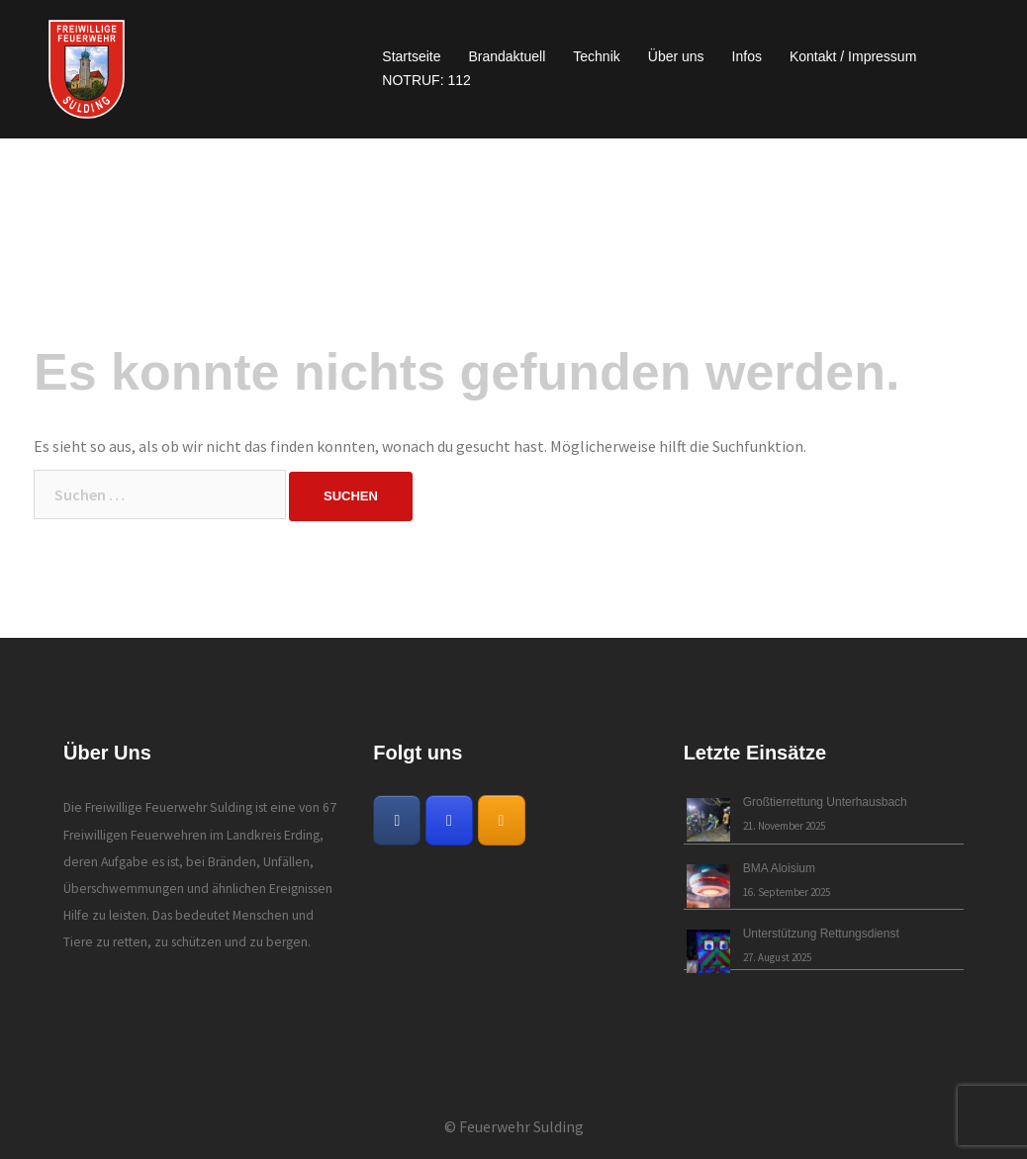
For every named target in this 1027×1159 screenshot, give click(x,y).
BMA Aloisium (779, 868)
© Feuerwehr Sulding (514, 1126)
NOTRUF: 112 (426, 80)
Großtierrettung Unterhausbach (825, 802)
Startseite (411, 56)
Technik (596, 56)
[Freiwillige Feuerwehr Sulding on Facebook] (396, 820)
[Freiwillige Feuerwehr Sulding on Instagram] (449, 820)
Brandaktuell (506, 56)
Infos (747, 56)
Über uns (676, 56)
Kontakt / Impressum (853, 56)
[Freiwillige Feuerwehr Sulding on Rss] (501, 820)
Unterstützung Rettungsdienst (821, 933)
